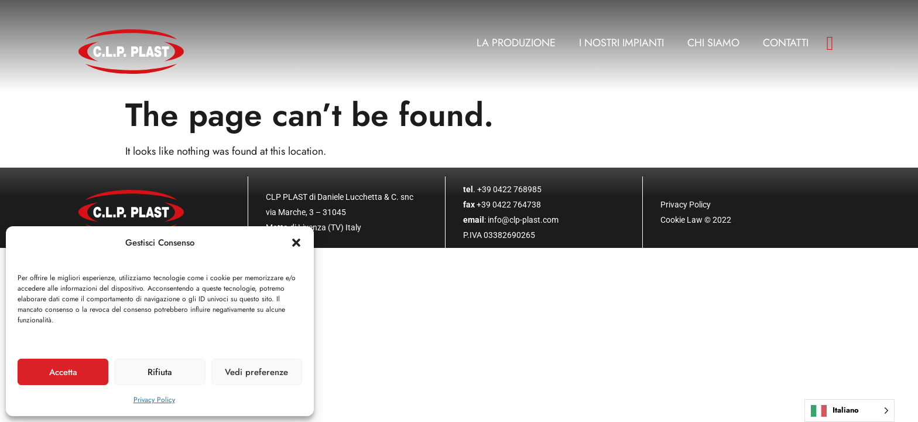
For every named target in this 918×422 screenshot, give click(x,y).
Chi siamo (713, 42)
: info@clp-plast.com (511, 219)
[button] (296, 243)
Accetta (63, 372)
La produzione (516, 42)
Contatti (786, 42)
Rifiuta (160, 372)
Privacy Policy (154, 399)
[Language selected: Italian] (849, 410)
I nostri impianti (621, 42)
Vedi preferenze (256, 372)
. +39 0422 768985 (502, 189)
